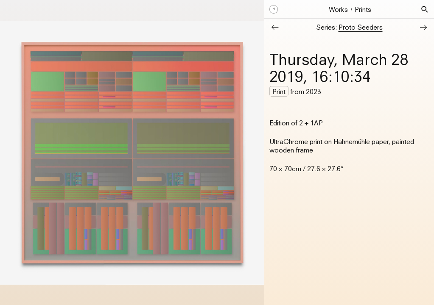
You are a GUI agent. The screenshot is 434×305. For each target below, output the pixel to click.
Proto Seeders (361, 27)
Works (338, 9)
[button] (424, 9)
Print (279, 91)
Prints (363, 9)
